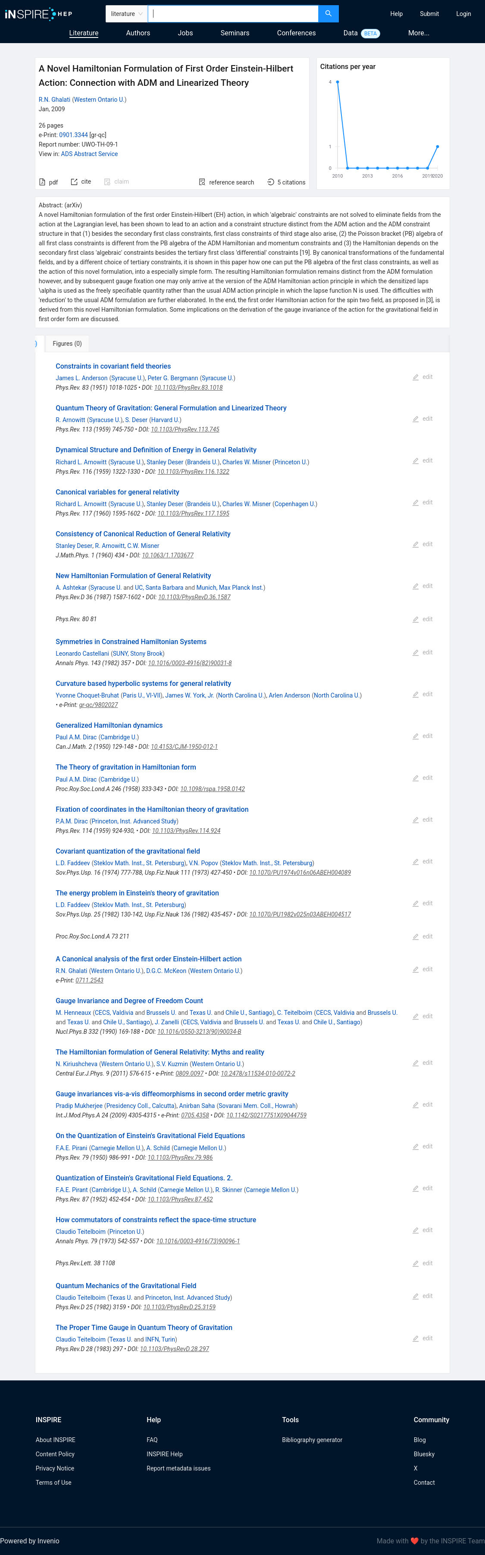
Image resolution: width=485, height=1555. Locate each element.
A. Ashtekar (71, 587)
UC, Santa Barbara (159, 587)
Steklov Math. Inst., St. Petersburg (139, 863)
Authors (138, 33)
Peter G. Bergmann (172, 378)
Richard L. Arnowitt (81, 462)
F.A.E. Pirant (72, 1189)
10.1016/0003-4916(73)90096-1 (198, 1241)
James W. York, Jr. (189, 695)
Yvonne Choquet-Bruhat (87, 695)
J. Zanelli (167, 1022)
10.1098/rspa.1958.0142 (212, 788)
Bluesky (424, 1454)
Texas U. (201, 1012)
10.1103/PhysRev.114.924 (186, 830)
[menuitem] (397, 14)
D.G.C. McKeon (166, 970)
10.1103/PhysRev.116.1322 (193, 471)
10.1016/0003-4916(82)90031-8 (190, 663)
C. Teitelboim (294, 1012)
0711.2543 (89, 980)
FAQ (152, 1439)
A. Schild (158, 1148)
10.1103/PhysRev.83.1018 (188, 387)
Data (351, 33)
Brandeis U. (202, 462)
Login (463, 13)
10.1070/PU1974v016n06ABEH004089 (300, 872)
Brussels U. (162, 1012)
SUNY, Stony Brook (138, 653)
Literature (84, 33)
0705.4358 (195, 1115)
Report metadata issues (178, 1468)
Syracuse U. (127, 378)
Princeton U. (291, 462)
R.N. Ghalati (54, 99)
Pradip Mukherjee (79, 1105)
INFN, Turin (160, 1339)
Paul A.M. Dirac (76, 737)
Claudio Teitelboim (81, 1231)
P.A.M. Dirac (72, 821)
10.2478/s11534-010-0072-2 (258, 1073)
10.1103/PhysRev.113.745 (185, 429)
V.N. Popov (203, 863)
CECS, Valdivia (114, 1012)
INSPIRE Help (164, 1454)
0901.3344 (73, 134)
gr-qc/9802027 (98, 704)
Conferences (296, 33)
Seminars (235, 33)
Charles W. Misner (246, 462)
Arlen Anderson (289, 695)
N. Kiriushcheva (76, 1064)
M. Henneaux (73, 1012)
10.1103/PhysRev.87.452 (180, 1199)
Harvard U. (165, 419)
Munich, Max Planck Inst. (230, 587)
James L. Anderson (81, 378)
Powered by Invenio (29, 1541)
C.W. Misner (143, 545)
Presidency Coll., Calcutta (140, 1105)
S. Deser (136, 419)
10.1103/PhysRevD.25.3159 (179, 1307)
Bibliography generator (312, 1439)
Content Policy (55, 1454)
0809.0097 (189, 1073)
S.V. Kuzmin (172, 1064)
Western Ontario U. (99, 99)
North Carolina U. (241, 695)
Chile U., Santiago (248, 1012)
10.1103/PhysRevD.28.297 (174, 1348)
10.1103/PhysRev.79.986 (180, 1157)
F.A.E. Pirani (71, 1148)
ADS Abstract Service (89, 153)
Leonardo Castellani (82, 653)
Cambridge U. (118, 737)
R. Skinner (228, 1189)
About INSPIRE (55, 1439)
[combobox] (233, 13)
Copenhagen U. (295, 504)
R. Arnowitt (70, 419)
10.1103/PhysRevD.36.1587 (194, 597)
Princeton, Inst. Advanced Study (134, 821)
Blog (420, 1439)
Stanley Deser (165, 462)
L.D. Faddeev (73, 863)
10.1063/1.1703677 (168, 555)
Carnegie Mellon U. (116, 1148)
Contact (424, 1482)
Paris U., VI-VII (141, 695)
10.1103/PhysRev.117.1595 (193, 513)
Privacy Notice (55, 1468)
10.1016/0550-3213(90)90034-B (199, 1031)
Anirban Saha (197, 1105)
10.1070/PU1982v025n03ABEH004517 (300, 914)
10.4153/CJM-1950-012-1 (184, 746)
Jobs (185, 33)
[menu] (413, 14)
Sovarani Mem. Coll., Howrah (257, 1105)
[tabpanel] (242, 863)
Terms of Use (54, 1482)
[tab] (63, 343)
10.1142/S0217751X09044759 (266, 1115)
